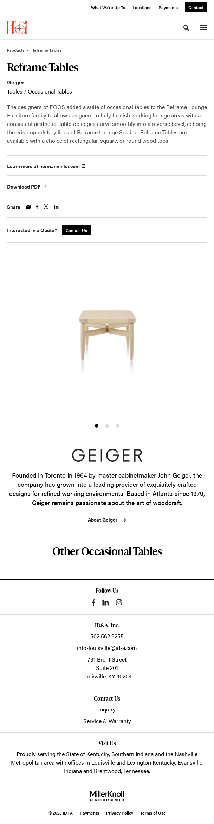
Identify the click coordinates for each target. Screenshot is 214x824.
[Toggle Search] (186, 28)
